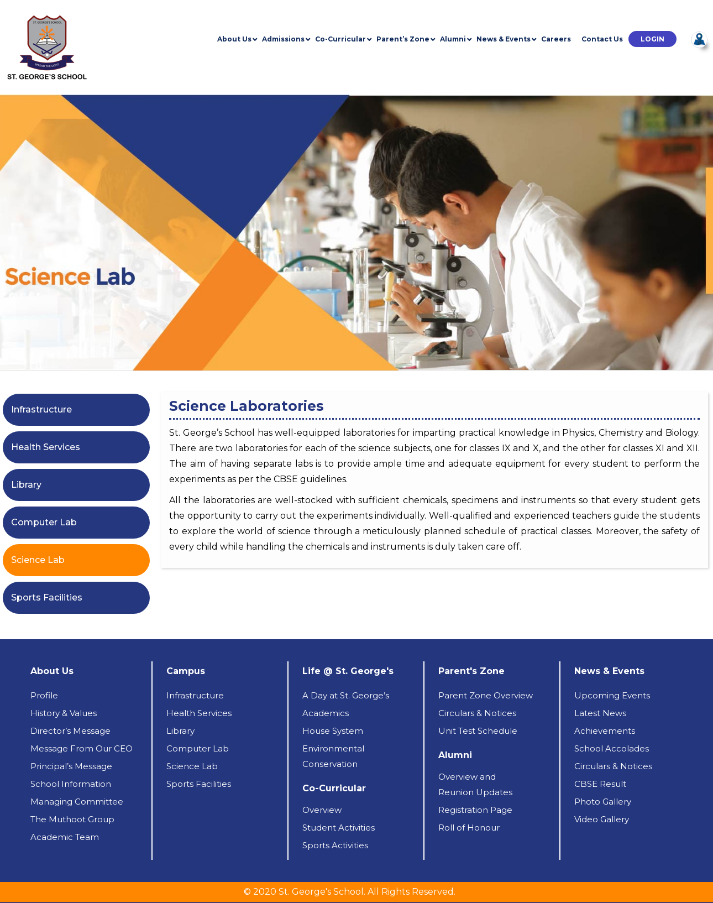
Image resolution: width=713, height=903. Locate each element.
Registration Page (475, 810)
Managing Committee (76, 801)
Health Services (45, 447)
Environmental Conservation (333, 756)
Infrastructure (41, 409)
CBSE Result (600, 784)
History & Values (63, 713)
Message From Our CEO (81, 748)
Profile (44, 695)
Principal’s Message (71, 766)
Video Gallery (601, 819)
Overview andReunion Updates (475, 784)
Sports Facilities (46, 597)
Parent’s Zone (402, 39)
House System (332, 730)
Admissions (283, 39)
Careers (556, 39)
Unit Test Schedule (477, 730)
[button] (652, 39)
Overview (322, 810)
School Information (70, 784)
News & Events (503, 39)
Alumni (453, 39)
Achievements (604, 730)
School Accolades (611, 748)
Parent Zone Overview (485, 695)
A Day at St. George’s (345, 695)
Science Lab (38, 560)
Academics (325, 713)
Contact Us (602, 39)
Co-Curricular (340, 39)
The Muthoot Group (72, 819)
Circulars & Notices (477, 713)
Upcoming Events (612, 695)
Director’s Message (70, 730)
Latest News (600, 713)
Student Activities (338, 827)
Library (26, 484)
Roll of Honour (469, 827)
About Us (234, 39)
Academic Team (64, 837)
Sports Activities (335, 845)
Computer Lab (44, 522)
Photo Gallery (602, 801)
